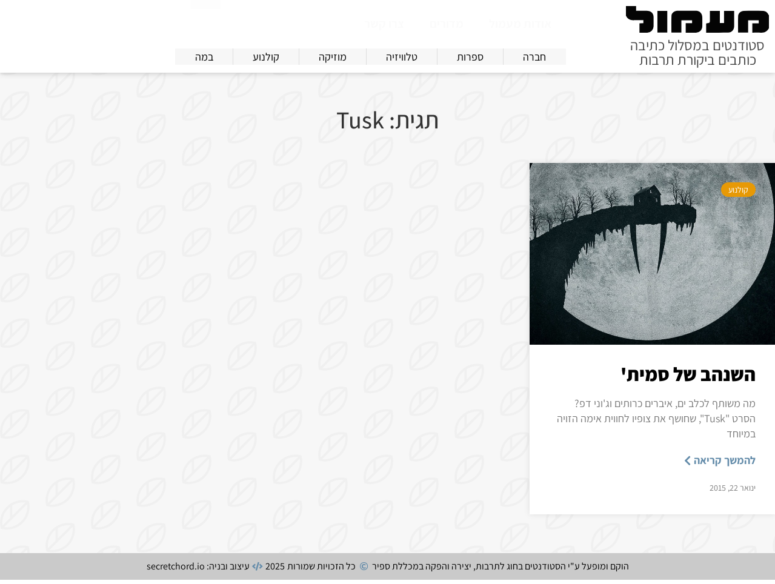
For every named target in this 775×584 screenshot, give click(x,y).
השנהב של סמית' (688, 378)
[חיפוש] (205, 20)
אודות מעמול (520, 24)
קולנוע (738, 193)
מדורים (447, 24)
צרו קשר (384, 24)
